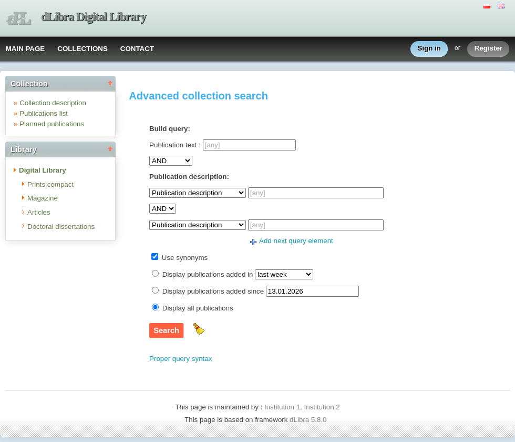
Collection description (52, 103)
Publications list (43, 113)
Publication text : (175, 145)
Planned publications (51, 124)
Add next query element (296, 241)
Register (488, 49)
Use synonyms (185, 258)
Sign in (429, 49)
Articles (38, 212)
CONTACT (137, 49)
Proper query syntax (180, 359)
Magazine (42, 198)
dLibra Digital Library (93, 16)
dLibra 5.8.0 (309, 420)
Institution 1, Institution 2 (302, 407)
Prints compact (50, 184)
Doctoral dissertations (61, 226)
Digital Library (42, 170)
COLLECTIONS (82, 49)
